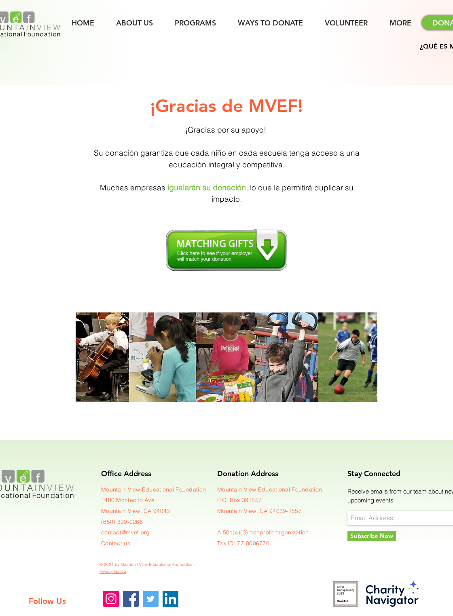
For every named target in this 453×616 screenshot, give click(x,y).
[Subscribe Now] (371, 536)
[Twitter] (151, 599)
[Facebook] (131, 599)
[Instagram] (111, 599)
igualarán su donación (206, 187)
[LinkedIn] (170, 599)
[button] (400, 23)
